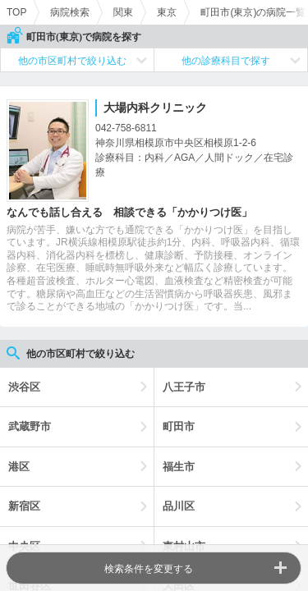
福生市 (179, 466)
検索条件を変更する (148, 569)
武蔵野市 (29, 426)
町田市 (179, 426)
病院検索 (70, 12)
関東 (123, 12)
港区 (19, 466)
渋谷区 (24, 387)
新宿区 (24, 506)
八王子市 (184, 387)
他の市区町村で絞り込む (72, 60)
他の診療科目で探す (226, 60)
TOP (16, 12)
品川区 (179, 506)
